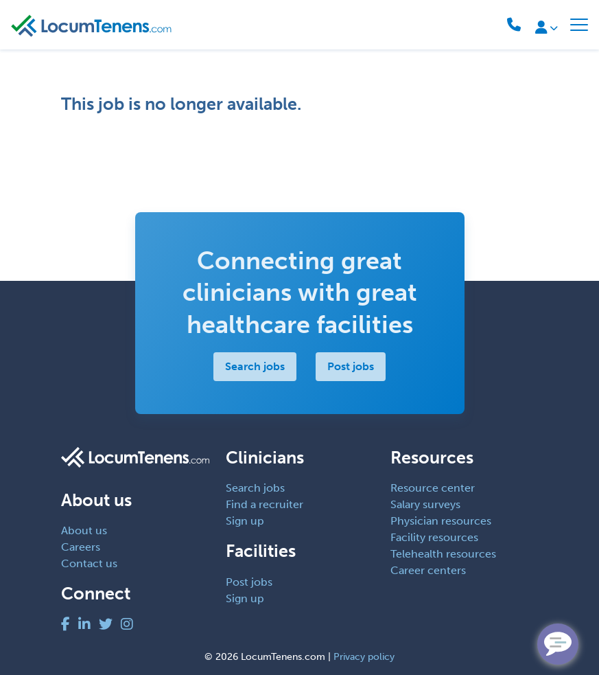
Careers (80, 546)
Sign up (245, 520)
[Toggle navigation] (579, 24)
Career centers (428, 570)
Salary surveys (425, 504)
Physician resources (440, 520)
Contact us (89, 563)
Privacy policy (364, 657)
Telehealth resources (443, 553)
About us (84, 530)
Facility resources (434, 537)
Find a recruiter (264, 504)
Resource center (432, 487)
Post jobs (350, 366)
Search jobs (255, 366)
